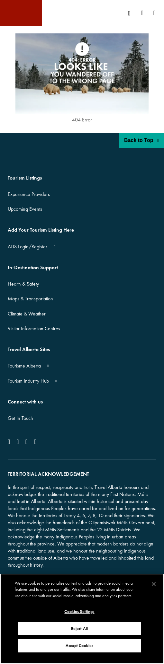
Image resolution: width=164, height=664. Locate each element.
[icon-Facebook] (10, 441)
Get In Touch (20, 418)
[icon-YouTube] (26, 441)
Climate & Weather (27, 313)
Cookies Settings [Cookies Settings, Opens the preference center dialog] (79, 611)
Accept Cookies (79, 645)
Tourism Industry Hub (28, 380)
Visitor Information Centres (34, 328)
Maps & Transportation (30, 298)
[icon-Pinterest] (35, 441)
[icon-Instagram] (17, 441)
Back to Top (141, 140)
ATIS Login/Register (27, 246)
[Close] (154, 584)
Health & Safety (23, 283)
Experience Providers (29, 194)
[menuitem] (131, 13)
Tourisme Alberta (24, 365)
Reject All (79, 628)
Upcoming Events (25, 209)
